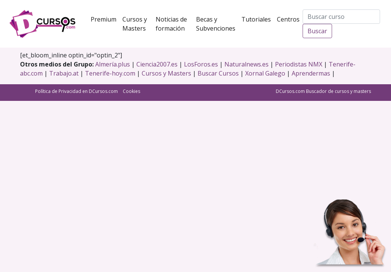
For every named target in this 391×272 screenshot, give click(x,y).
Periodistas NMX (298, 64)
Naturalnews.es (246, 64)
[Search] (341, 16)
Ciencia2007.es (157, 64)
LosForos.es (201, 64)
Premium (105, 18)
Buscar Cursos (218, 73)
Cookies (131, 91)
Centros (290, 18)
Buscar (317, 31)
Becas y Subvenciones (217, 23)
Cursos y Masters (137, 23)
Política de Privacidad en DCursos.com (76, 91)
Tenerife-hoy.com (110, 73)
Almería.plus (112, 64)
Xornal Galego (265, 73)
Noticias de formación (174, 23)
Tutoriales (257, 18)
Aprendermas (311, 73)
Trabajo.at (64, 73)
